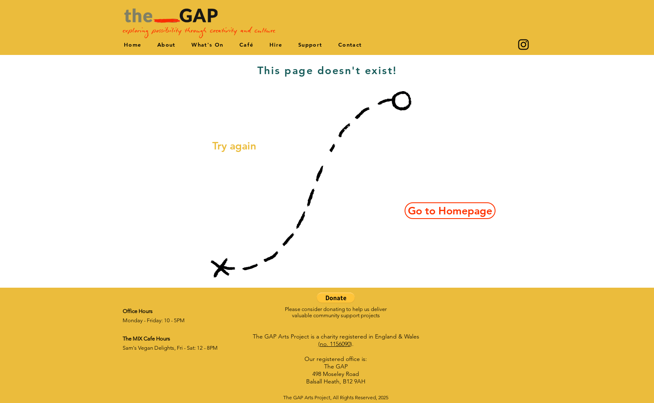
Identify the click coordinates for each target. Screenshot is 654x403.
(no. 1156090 (334, 344)
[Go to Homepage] (450, 210)
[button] (336, 297)
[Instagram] (523, 44)
